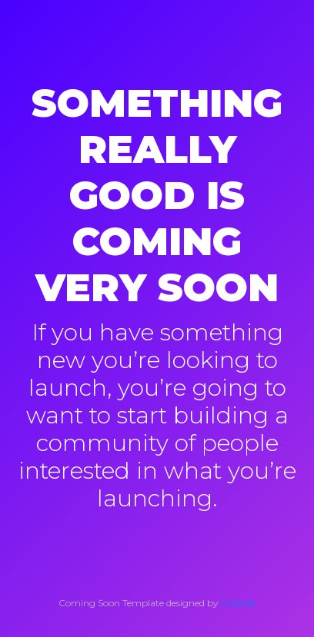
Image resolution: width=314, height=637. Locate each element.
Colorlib (238, 603)
